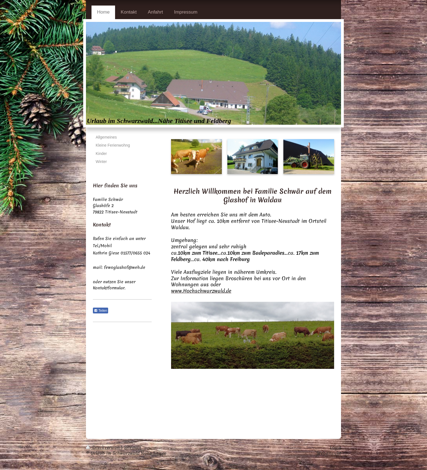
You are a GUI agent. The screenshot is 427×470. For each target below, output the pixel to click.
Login (335, 447)
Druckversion (103, 447)
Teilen (100, 311)
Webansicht (329, 453)
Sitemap (132, 447)
